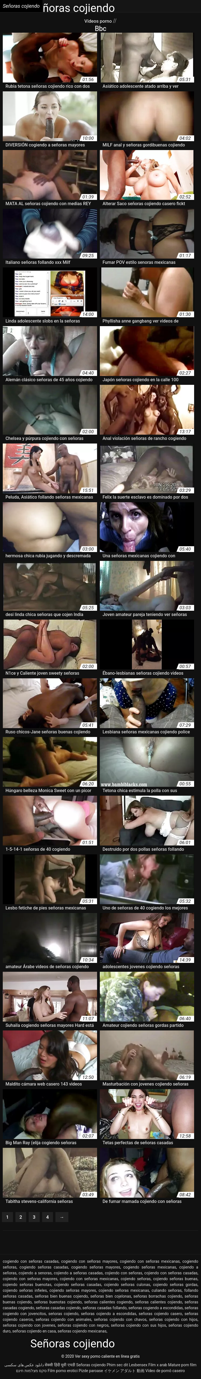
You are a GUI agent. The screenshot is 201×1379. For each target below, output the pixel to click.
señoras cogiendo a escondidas (155, 1309)
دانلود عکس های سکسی (24, 1366)
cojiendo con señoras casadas (170, 1274)
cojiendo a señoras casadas (78, 1274)
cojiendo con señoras (123, 1274)
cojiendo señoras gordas (175, 1285)
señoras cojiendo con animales (64, 1320)
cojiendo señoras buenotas (27, 1285)
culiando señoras (167, 1291)
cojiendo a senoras (35, 1274)
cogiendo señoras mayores (95, 1268)
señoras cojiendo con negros (83, 1326)
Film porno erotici (63, 1372)
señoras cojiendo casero (160, 1315)
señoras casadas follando (104, 1309)
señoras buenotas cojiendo (58, 1303)
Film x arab (157, 1366)
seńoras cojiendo (63, 1315)
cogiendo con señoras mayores (89, 1262)
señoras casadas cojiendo (58, 1309)
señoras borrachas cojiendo (157, 1297)
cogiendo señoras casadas (44, 1268)
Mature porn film (182, 1366)
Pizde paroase (91, 1372)
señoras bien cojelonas (110, 1297)
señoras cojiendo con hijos (173, 1320)
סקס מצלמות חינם (31, 1372)
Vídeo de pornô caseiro (165, 1372)
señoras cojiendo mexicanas (82, 1332)
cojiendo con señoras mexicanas (89, 1280)
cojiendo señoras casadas (77, 1285)
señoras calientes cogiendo (108, 1303)
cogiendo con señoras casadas (30, 1262)
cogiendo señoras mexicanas (149, 1268)
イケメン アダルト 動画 (124, 1372)
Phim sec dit (117, 1366)
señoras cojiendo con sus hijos (138, 1326)
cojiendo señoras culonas (127, 1285)
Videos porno (99, 20)
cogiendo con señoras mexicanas (150, 1262)
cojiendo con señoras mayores (30, 1280)
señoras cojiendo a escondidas (108, 1315)
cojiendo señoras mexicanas (123, 1291)
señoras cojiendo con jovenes (29, 1326)
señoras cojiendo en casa (34, 1332)
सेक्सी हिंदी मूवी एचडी (60, 1366)
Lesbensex (138, 1366)
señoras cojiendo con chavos (120, 1320)
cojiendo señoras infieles (25, 1291)
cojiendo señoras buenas (175, 1280)
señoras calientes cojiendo (158, 1303)
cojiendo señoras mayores (72, 1291)
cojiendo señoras (136, 1280)
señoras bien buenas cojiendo (61, 1297)
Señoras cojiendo (91, 1366)
